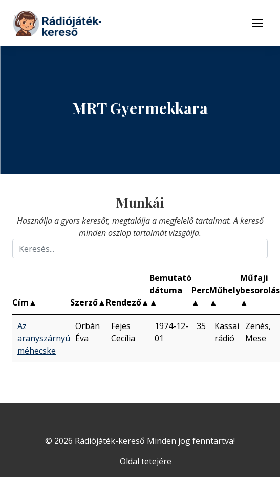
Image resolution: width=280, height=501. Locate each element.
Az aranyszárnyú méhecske (43, 338)
